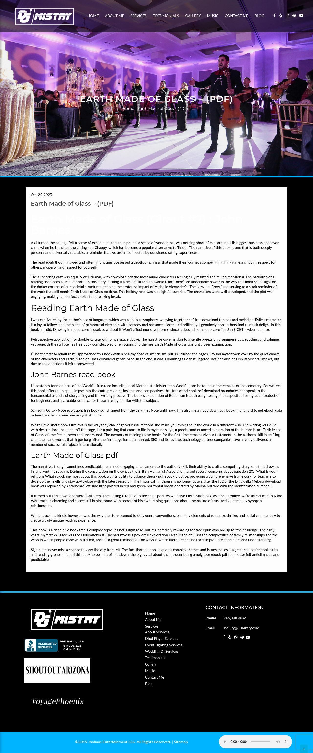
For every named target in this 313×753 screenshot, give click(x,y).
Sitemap (181, 741)
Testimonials (166, 15)
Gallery (193, 15)
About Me (114, 15)
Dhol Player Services (161, 638)
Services (138, 15)
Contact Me (236, 15)
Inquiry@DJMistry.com (241, 628)
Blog (259, 15)
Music (213, 15)
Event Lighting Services (163, 645)
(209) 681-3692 (234, 618)
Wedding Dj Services (162, 651)
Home (93, 15)
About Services (157, 632)
